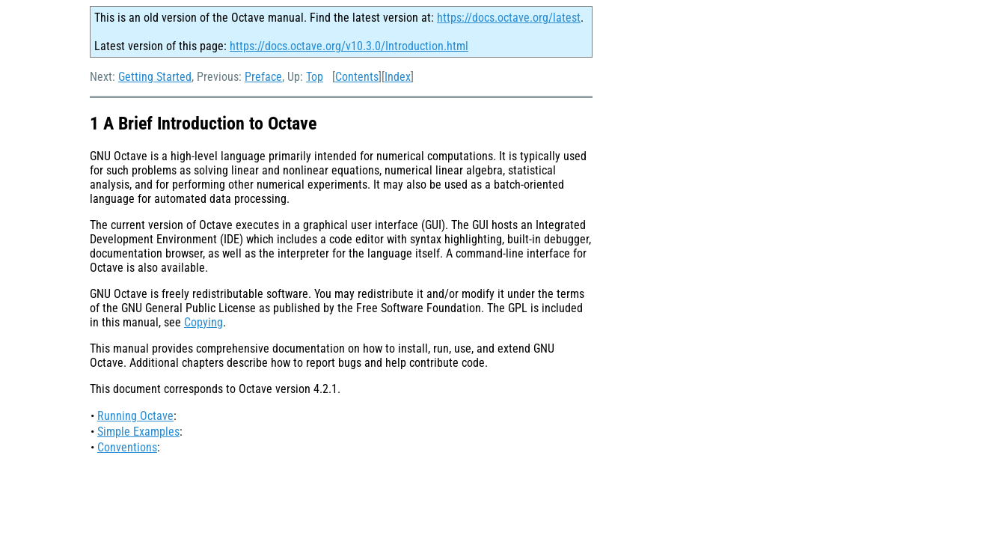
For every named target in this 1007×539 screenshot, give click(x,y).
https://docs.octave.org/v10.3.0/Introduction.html (349, 46)
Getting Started (155, 77)
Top (314, 77)
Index (398, 77)
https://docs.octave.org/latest (509, 17)
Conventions (127, 447)
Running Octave (135, 416)
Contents (357, 77)
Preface (263, 77)
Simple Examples (138, 431)
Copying (203, 322)
